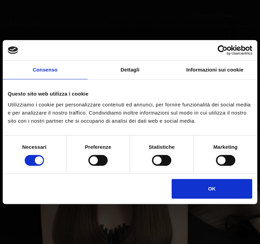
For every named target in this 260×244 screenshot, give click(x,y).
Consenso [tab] (45, 70)
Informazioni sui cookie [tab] (214, 70)
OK (212, 188)
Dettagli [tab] (130, 70)
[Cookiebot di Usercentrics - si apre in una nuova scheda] (222, 50)
